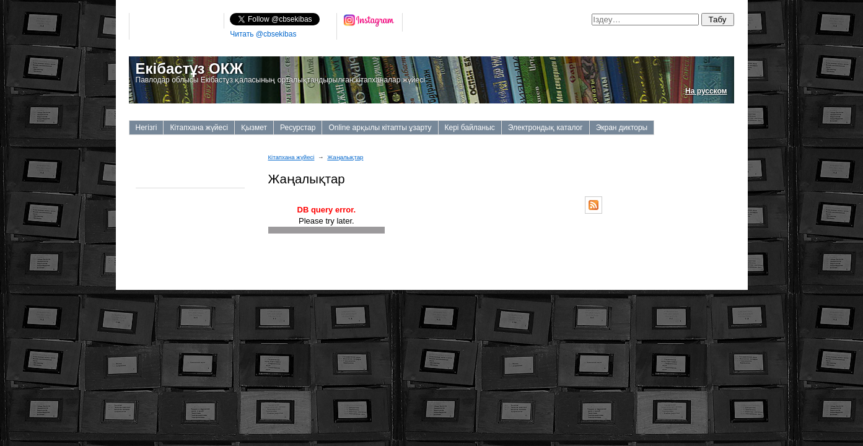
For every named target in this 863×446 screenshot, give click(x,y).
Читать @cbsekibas (263, 34)
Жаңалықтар (345, 157)
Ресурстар (297, 127)
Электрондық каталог (545, 127)
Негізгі (146, 127)
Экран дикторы (622, 127)
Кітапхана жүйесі (198, 127)
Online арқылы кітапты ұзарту (379, 127)
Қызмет (254, 127)
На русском (706, 91)
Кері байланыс (470, 127)
